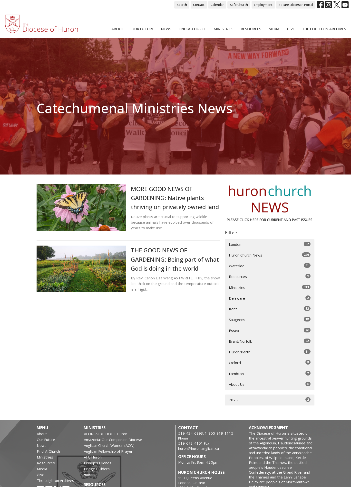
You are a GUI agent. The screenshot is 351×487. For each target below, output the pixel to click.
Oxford (270, 362)
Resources (251, 28)
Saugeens (270, 319)
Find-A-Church (192, 28)
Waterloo (270, 265)
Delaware (270, 298)
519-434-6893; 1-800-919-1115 (205, 433)
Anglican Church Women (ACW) (109, 445)
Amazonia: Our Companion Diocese (113, 439)
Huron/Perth (270, 351)
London (270, 244)
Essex (270, 330)
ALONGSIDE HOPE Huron (105, 433)
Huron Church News (270, 254)
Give (291, 28)
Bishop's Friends (97, 462)
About (117, 28)
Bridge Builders (97, 468)
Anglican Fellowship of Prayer (108, 451)
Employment (263, 4)
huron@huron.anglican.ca (198, 448)
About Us (270, 384)
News (166, 28)
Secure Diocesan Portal (296, 4)
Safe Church (239, 4)
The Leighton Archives (324, 28)
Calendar (217, 4)
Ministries (224, 28)
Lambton (270, 373)
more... (89, 474)
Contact (199, 4)
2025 (270, 399)
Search (182, 4)
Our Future (142, 28)
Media (274, 28)
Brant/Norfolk (270, 341)
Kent (270, 308)
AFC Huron (93, 457)
